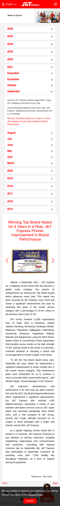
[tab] (30, 29)
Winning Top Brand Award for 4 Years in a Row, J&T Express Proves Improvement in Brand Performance (29, 121)
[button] (7, 260)
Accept (30, 501)
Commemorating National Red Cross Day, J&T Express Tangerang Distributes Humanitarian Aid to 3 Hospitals (29, 111)
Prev (4, 483)
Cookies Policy (35, 495)
